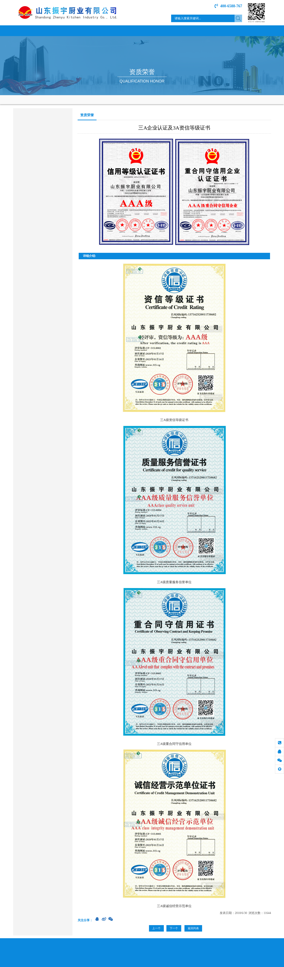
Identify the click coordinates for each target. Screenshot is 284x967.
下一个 (174, 928)
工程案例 (190, 30)
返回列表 (193, 928)
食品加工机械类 (27, 193)
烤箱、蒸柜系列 (27, 171)
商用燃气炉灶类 (27, 126)
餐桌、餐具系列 (27, 216)
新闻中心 (94, 30)
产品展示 (126, 30)
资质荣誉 (158, 30)
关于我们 (61, 30)
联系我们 (255, 30)
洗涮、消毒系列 (27, 160)
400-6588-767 (228, 6)
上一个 (156, 928)
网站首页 (29, 30)
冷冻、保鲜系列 (27, 182)
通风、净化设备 (27, 204)
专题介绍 (223, 30)
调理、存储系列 (27, 149)
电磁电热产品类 (27, 137)
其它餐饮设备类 (27, 227)
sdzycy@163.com (35, 276)
